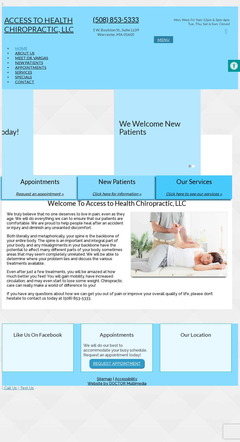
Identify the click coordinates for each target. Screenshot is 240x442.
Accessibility (126, 379)
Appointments (30, 67)
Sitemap (104, 379)
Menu (164, 39)
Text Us (26, 388)
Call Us (10, 388)
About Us (25, 53)
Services (23, 72)
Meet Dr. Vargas (31, 58)
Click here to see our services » (194, 194)
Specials (23, 77)
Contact (24, 81)
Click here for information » (116, 194)
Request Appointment (117, 363)
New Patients (29, 62)
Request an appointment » (40, 194)
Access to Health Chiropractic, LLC (39, 25)
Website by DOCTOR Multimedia (117, 383)
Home (21, 48)
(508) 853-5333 (116, 20)
